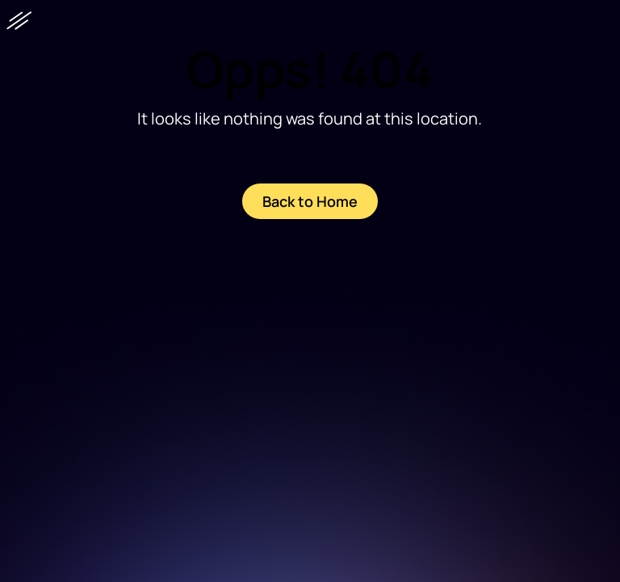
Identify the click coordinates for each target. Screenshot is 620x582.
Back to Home (310, 201)
